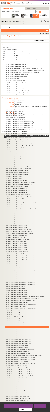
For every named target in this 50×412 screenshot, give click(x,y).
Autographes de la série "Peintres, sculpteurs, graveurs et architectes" (18, 53)
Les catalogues (8, 8)
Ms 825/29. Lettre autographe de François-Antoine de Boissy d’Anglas (19, 121)
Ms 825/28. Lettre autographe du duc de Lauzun (15, 119)
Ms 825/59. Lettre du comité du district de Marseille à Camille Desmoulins (20, 182)
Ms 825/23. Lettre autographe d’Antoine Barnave (15, 109)
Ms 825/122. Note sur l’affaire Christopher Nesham (16, 316)
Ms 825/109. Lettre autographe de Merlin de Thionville (16, 290)
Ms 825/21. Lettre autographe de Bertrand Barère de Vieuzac (18, 105)
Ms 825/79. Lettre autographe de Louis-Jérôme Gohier (16, 225)
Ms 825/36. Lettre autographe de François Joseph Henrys (17, 135)
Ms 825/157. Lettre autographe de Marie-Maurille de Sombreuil (18, 388)
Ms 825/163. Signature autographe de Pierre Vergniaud (17, 400)
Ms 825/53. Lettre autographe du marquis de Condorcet (17, 170)
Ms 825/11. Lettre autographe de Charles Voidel (15, 84)
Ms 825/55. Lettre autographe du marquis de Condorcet (17, 174)
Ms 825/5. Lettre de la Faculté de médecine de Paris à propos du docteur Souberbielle (22, 72)
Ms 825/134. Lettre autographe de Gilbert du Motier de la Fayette (18, 341)
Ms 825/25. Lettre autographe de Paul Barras (14, 113)
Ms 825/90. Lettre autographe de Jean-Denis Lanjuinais (17, 251)
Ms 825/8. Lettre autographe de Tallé (13, 78)
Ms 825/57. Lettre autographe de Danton (14, 178)
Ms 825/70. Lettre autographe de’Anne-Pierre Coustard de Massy (18, 206)
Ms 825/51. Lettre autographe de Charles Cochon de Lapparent (18, 166)
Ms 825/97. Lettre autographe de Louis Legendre (15, 265)
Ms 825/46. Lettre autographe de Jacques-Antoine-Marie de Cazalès (19, 156)
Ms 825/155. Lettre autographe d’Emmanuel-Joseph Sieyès (17, 384)
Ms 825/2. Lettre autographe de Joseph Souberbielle (16, 66)
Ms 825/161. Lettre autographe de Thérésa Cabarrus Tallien (17, 396)
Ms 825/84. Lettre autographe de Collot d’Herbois (15, 237)
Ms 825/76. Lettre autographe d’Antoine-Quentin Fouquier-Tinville (19, 219)
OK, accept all (11, 406)
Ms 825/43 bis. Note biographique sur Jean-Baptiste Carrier (17, 151)
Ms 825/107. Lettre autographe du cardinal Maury (15, 286)
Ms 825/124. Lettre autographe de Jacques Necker (15, 320)
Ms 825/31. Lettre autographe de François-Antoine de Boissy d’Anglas (19, 125)
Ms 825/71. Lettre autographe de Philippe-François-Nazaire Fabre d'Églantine (21, 208)
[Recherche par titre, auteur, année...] (23, 11)
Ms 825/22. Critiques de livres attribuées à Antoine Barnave (17, 107)
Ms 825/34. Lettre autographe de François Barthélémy (16, 131)
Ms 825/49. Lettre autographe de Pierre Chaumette (16, 162)
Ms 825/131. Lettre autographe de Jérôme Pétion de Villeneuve (18, 335)
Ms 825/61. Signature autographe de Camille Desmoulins (17, 186)
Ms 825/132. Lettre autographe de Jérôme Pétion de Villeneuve (18, 337)
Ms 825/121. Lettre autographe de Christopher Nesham (16, 314)
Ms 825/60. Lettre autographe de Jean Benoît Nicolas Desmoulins (19, 184)
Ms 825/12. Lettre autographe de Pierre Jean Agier (16, 86)
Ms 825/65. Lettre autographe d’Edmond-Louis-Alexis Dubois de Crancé (20, 196)
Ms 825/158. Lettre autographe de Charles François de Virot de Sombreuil (20, 390)
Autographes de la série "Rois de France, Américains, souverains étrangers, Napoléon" (21, 59)
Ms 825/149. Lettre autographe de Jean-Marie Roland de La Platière (19, 371)
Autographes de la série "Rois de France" (12, 55)
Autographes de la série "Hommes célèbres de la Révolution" (16, 62)
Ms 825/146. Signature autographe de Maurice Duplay (16, 365)
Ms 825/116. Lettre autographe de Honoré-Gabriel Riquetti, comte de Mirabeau (21, 304)
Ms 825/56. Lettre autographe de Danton (14, 176)
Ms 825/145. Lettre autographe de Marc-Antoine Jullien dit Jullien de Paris (20, 363)
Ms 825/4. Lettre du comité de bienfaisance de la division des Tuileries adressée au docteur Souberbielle (25, 70)
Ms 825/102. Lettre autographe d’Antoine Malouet (15, 276)
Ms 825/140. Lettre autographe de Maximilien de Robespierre (18, 353)
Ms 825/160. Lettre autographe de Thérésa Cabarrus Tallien (17, 394)
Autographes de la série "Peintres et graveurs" (13, 51)
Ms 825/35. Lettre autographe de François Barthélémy (16, 133)
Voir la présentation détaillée (40, 40)
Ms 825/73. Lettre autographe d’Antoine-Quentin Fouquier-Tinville (19, 213)
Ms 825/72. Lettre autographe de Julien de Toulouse (16, 211)
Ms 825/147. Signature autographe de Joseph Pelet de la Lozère (18, 367)
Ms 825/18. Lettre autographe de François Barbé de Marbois (17, 99)
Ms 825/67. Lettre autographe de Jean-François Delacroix (17, 200)
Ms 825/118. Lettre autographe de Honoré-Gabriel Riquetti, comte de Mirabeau (21, 308)
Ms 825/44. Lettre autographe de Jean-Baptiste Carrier (16, 154)
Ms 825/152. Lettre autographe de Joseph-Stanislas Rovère (17, 377)
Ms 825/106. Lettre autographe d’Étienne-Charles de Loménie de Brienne (20, 284)
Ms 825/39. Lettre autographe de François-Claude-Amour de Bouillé (19, 141)
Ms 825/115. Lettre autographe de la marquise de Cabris (17, 302)
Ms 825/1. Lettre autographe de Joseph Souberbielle (16, 64)
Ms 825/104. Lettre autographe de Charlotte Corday (16, 280)
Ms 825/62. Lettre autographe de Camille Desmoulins (16, 188)
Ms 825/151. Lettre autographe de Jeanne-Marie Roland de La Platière (20, 375)
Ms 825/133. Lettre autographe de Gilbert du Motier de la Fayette (18, 339)
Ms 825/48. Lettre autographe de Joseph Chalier (15, 160)
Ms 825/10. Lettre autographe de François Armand (16, 82)
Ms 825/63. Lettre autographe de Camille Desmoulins (16, 190)
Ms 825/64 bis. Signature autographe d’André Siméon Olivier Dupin (19, 194)
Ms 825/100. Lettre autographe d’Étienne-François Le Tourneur (18, 272)
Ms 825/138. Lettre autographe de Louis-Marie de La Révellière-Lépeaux (20, 349)
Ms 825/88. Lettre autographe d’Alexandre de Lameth (16, 247)
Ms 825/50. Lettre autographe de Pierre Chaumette (16, 164)
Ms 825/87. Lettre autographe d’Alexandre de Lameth (16, 245)
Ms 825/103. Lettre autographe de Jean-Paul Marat (16, 278)
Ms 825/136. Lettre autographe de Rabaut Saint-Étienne (17, 345)
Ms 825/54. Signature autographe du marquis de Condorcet (17, 172)
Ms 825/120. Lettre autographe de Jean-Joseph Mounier (17, 312)
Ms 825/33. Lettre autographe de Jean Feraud (15, 129)
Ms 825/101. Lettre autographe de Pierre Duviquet (15, 274)
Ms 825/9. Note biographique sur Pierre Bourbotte (16, 80)
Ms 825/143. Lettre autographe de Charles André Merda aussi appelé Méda (20, 359)
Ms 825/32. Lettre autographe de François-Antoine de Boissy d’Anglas (19, 127)
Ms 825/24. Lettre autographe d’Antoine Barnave (15, 111)
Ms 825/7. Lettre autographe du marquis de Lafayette (16, 76)
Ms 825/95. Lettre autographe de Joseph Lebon (15, 261)
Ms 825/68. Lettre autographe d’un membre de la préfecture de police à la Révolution (22, 202)
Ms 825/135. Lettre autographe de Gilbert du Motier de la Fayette (18, 343)
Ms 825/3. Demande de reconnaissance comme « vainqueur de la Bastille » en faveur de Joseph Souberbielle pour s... (25, 68)
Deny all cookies (26, 406)
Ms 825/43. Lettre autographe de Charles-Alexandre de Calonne (18, 149)
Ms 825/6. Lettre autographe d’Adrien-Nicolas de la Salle (17, 74)
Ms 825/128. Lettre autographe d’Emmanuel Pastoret (16, 329)
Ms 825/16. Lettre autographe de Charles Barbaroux (16, 94)
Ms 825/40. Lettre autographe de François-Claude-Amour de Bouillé (19, 143)
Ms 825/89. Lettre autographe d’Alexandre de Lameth (16, 249)
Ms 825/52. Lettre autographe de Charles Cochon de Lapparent (18, 168)
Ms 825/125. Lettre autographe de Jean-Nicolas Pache (16, 322)
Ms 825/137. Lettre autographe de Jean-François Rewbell (17, 347)
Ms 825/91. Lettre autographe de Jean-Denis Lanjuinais (17, 253)
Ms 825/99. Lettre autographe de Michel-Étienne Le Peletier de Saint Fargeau (21, 270)
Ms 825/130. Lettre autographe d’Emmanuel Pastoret (16, 333)
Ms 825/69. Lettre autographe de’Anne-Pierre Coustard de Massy (18, 204)
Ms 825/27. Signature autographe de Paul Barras (15, 117)
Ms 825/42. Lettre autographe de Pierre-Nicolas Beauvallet (17, 147)
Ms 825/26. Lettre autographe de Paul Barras (14, 115)
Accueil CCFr (3, 21)
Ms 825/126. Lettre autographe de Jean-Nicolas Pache (16, 325)
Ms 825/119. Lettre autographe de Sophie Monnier (15, 310)
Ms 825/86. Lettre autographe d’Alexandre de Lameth (16, 243)
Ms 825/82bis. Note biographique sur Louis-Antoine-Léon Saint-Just (19, 233)
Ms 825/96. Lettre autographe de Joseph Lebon (15, 263)
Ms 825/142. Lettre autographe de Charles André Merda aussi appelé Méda (20, 357)
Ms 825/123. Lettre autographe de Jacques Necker (15, 318)
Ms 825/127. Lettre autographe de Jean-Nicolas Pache (16, 327)
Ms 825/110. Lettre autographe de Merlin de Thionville (16, 292)
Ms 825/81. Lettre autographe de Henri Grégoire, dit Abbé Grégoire (19, 229)
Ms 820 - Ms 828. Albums (7, 47)
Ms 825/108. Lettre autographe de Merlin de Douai (15, 288)
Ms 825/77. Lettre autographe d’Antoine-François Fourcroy (17, 221)
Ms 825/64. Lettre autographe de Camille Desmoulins (16, 192)
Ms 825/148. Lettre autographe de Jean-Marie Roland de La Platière (19, 369)
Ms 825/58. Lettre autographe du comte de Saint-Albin (16, 180)
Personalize (40, 406)
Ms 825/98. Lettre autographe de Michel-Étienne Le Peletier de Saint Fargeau (21, 268)
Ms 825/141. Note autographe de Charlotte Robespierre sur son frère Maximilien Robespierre (24, 355)
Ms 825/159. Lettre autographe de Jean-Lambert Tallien (17, 392)
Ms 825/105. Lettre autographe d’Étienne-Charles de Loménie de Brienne (20, 282)
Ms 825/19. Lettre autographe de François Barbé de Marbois (17, 101)
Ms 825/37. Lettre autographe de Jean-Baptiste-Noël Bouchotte (18, 137)
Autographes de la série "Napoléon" (11, 57)
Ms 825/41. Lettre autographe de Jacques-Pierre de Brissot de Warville (20, 145)
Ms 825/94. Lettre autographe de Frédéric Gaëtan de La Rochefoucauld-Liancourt (22, 259)
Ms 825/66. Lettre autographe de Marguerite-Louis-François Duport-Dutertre (21, 198)
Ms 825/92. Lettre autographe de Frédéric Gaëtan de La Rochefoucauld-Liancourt (22, 255)
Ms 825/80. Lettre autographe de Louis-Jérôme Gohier (16, 227)
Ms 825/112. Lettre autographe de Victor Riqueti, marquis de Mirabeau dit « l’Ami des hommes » (25, 296)
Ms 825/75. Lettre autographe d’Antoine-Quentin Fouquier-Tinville (19, 217)
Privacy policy (25, 409)
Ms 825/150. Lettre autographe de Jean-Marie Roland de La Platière (19, 373)
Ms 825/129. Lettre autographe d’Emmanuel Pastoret (16, 331)
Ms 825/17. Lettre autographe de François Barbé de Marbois (17, 97)
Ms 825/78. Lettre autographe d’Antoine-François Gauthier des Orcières (20, 223)
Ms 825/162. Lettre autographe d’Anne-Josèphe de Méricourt (18, 398)
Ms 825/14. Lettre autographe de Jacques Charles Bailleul (17, 90)
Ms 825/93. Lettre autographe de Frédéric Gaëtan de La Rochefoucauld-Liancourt (22, 257)
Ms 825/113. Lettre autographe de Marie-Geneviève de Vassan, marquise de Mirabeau (23, 298)
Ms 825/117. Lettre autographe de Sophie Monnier (15, 306)
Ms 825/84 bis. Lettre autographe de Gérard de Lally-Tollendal (18, 239)
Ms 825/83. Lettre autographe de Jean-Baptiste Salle (16, 235)
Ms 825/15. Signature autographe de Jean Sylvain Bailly (17, 92)
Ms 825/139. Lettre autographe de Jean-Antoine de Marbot (17, 351)
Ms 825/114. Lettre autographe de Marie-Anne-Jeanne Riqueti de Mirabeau (20, 300)
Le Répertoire (31, 8)
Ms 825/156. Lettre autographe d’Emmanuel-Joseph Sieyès (17, 386)
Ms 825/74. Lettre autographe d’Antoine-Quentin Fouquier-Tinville (19, 215)
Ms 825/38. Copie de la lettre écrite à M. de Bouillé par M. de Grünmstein (20, 139)
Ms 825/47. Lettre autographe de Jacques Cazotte (15, 158)
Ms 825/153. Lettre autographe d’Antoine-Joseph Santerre (17, 379)
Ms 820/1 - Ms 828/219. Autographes (10, 49)
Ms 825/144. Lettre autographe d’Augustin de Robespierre (17, 361)
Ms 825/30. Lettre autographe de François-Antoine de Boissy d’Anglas (19, 123)
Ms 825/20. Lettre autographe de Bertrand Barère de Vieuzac (18, 103)
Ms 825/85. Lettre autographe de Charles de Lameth (16, 241)
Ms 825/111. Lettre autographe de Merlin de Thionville (16, 294)
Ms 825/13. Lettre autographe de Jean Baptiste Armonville (17, 88)
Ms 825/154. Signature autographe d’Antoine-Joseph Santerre (18, 382)
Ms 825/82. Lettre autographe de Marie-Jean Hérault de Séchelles (19, 231)
